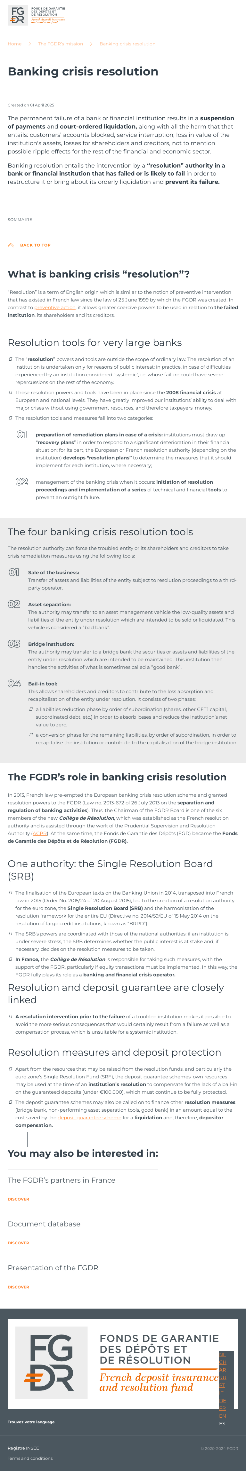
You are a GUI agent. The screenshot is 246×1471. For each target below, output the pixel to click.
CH (222, 1362)
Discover (18, 1199)
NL (222, 1354)
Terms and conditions (30, 1458)
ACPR (40, 833)
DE (222, 1400)
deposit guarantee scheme (89, 1118)
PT (222, 1385)
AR (222, 1370)
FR (222, 1408)
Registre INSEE (23, 1448)
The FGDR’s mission (60, 44)
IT (221, 1393)
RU (222, 1377)
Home (14, 44)
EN (222, 1416)
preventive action (55, 307)
